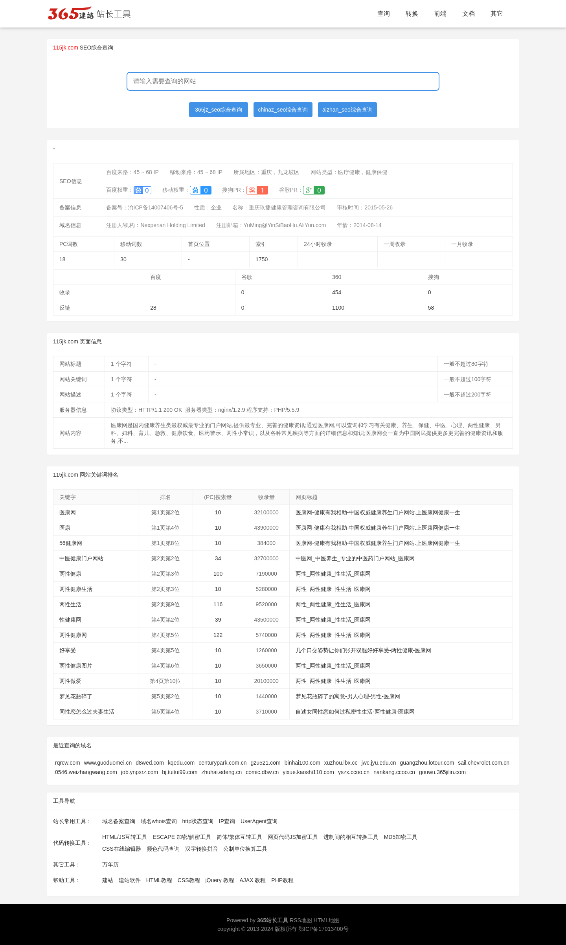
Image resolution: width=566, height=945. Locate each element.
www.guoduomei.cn (108, 763)
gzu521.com (265, 763)
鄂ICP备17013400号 (323, 929)
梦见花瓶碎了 (75, 696)
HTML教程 (159, 880)
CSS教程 (189, 880)
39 (218, 620)
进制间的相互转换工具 (351, 837)
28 (153, 308)
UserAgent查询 (259, 821)
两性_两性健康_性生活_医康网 (333, 574)
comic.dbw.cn (262, 772)
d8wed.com (150, 763)
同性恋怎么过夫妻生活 (86, 711)
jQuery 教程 (219, 880)
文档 (468, 13)
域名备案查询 (118, 821)
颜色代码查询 (163, 849)
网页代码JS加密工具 (293, 837)
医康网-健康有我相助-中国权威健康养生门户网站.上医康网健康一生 (378, 512)
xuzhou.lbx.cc (341, 763)
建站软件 (130, 880)
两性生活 (70, 604)
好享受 (67, 650)
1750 (261, 259)
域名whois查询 (159, 821)
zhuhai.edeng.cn (221, 772)
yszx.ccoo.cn (353, 772)
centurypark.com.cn (222, 763)
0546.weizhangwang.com (86, 772)
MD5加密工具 (401, 837)
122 (217, 635)
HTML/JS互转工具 (124, 837)
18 (62, 259)
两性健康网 (73, 635)
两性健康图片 (75, 665)
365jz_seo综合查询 (218, 109)
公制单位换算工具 (245, 849)
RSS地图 (301, 920)
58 (431, 308)
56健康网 (70, 543)
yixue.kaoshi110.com (308, 772)
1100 (338, 308)
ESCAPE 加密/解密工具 (182, 837)
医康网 (67, 512)
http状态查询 (197, 821)
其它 (497, 13)
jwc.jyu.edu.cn (379, 763)
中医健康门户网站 (81, 558)
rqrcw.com (67, 763)
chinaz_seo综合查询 (283, 109)
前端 (440, 13)
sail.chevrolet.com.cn (483, 763)
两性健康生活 (75, 589)
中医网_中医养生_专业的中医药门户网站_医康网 (355, 558)
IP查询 (227, 821)
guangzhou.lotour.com (427, 763)
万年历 (110, 864)
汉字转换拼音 (201, 849)
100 (217, 574)
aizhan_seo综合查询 (347, 109)
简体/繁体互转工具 (239, 837)
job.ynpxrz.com (139, 772)
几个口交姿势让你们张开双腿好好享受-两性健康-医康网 (363, 650)
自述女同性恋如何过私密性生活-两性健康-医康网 (355, 711)
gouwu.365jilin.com (442, 772)
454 (336, 292)
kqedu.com (181, 763)
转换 (412, 13)
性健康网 (70, 620)
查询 (383, 13)
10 (218, 512)
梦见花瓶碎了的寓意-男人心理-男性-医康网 (348, 696)
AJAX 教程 (253, 880)
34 (218, 558)
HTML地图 (327, 920)
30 (123, 259)
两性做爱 (70, 681)
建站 (107, 880)
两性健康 (70, 574)
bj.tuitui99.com (179, 772)
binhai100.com (302, 763)
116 (217, 604)
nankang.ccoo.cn (394, 772)
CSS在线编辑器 (121, 849)
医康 (64, 528)
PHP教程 (282, 880)
